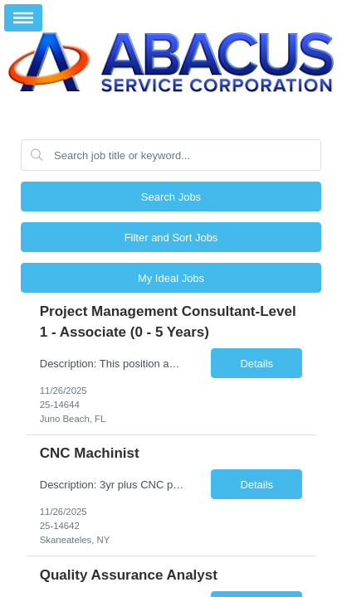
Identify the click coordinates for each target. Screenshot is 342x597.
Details (256, 363)
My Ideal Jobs (171, 278)
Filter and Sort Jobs (171, 237)
